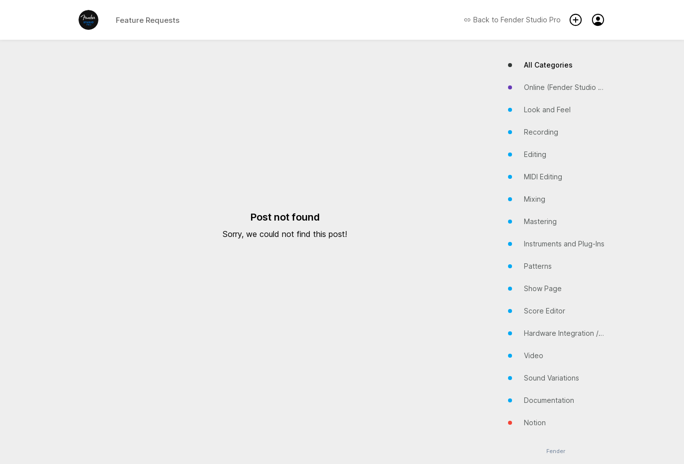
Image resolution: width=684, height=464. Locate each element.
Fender (555, 451)
